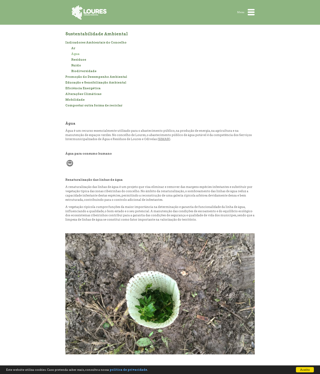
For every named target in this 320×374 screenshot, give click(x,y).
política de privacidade (128, 369)
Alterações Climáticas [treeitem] (83, 94)
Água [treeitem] (75, 54)
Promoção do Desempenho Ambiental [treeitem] (96, 77)
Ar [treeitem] (73, 48)
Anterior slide (70, 291)
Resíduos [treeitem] (78, 59)
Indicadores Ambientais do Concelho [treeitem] (96, 42)
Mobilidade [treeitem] (75, 100)
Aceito (305, 369)
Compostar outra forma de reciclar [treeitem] (93, 105)
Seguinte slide (249, 291)
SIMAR (164, 139)
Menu (246, 12)
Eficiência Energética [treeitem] (83, 88)
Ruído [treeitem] (76, 65)
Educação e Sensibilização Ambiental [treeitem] (95, 82)
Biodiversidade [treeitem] (84, 71)
